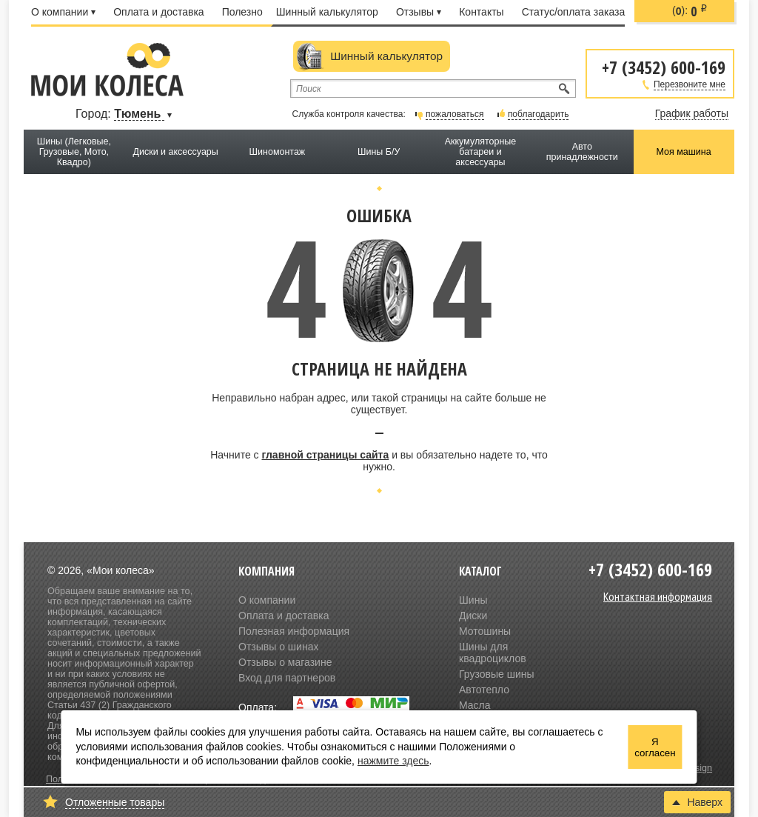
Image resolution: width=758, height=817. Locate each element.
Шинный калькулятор (327, 12)
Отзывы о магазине (285, 662)
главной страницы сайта (325, 455)
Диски (473, 615)
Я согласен (654, 747)
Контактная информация (657, 596)
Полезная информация (293, 631)
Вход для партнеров (286, 678)
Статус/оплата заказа (573, 12)
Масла (475, 705)
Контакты (481, 12)
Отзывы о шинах (278, 647)
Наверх (697, 802)
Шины (473, 600)
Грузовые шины (496, 674)
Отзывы (418, 12)
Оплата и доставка (158, 12)
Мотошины (485, 631)
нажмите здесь (393, 761)
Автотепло (484, 690)
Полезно (242, 12)
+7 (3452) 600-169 (663, 66)
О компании (63, 12)
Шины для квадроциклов (492, 652)
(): (690, 11)
